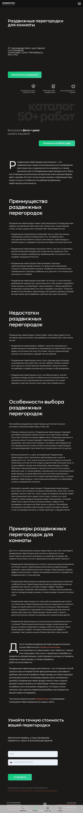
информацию (42, 699)
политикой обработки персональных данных (33, 791)
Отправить (20, 777)
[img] (37, 804)
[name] (33, 754)
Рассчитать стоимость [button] (25, 75)
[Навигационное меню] (79, 4)
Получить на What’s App (57, 143)
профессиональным (50, 647)
